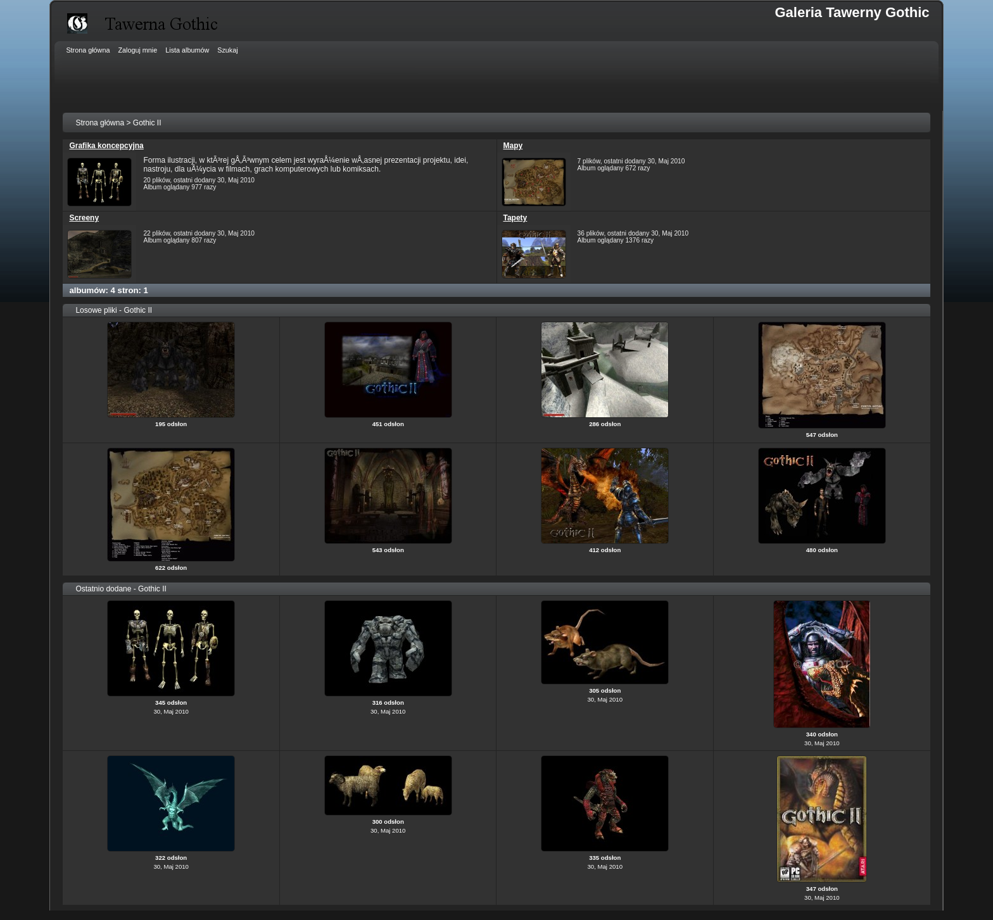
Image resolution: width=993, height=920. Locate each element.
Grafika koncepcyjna (106, 145)
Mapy (513, 145)
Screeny (84, 217)
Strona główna (99, 122)
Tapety (515, 217)
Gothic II (147, 122)
